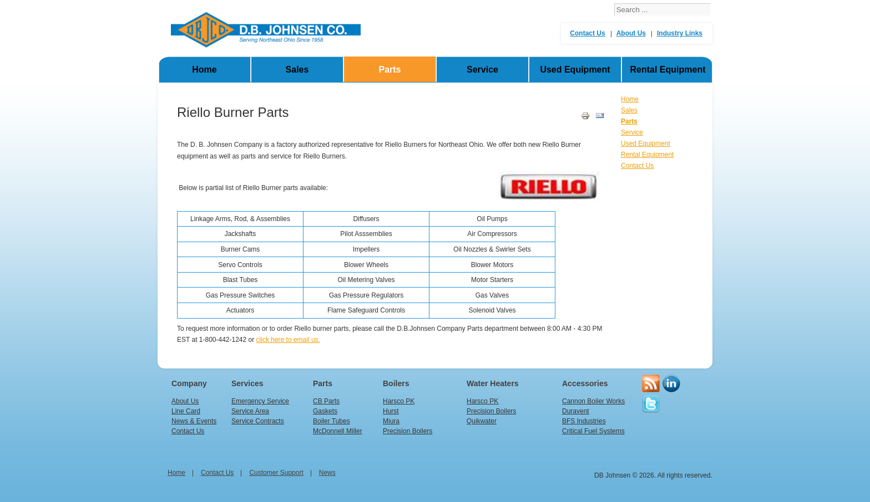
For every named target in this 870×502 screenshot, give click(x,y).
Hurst (391, 411)
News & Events (193, 421)
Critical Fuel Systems (593, 431)
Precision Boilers (407, 431)
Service (482, 69)
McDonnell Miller (337, 431)
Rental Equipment (667, 69)
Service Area (250, 411)
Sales (297, 69)
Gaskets (325, 411)
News (327, 473)
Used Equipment (575, 69)
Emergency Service (260, 401)
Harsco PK (398, 401)
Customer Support (276, 473)
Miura (391, 421)
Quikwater (482, 421)
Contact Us (587, 33)
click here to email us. (288, 340)
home (176, 473)
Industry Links (679, 33)
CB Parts (326, 401)
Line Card (185, 411)
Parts (389, 69)
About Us (631, 33)
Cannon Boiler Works (593, 401)
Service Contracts (257, 421)
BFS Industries (584, 421)
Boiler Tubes (331, 421)
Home (204, 69)
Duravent (575, 411)
